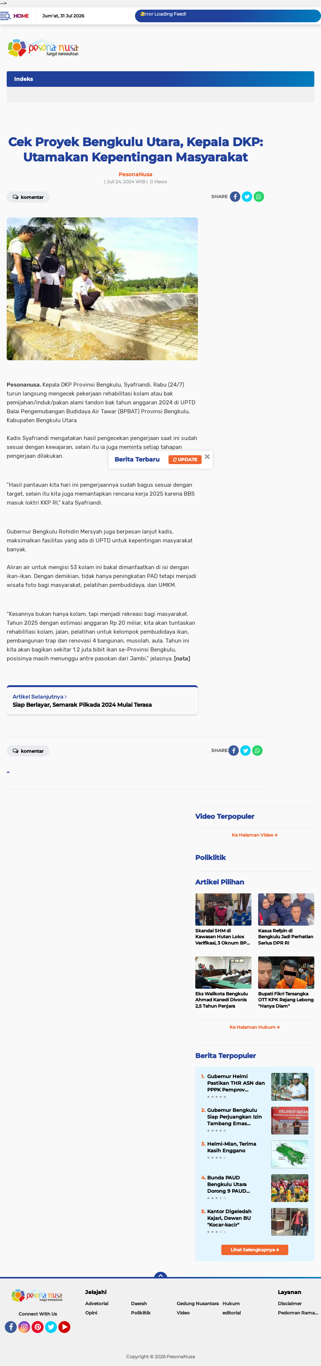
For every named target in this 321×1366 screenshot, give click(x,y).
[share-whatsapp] (259, 196)
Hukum (231, 1303)
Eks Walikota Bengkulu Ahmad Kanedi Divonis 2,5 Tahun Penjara (221, 1000)
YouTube (69, 1330)
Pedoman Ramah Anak (299, 1313)
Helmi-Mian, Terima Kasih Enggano (231, 1147)
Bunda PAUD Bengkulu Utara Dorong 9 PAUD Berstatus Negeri (228, 1185)
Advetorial (96, 1303)
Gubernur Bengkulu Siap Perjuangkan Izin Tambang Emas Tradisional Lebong (234, 1117)
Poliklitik (141, 1313)
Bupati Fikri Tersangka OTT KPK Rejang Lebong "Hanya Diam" (286, 1000)
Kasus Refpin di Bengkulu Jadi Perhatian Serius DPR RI (285, 937)
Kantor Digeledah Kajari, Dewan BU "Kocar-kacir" (229, 1218)
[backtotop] (160, 1278)
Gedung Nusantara (198, 1303)
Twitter (54, 1330)
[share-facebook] (235, 196)
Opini (91, 1313)
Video (183, 1313)
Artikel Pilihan (219, 882)
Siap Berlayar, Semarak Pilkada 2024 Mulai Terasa (82, 704)
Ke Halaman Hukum (254, 1027)
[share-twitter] (247, 196)
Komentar (28, 750)
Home (21, 16)
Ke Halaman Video (255, 835)
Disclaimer (290, 1303)
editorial (231, 1313)
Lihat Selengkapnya (255, 1249)
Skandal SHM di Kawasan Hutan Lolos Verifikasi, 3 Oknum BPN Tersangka (222, 937)
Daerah (139, 1303)
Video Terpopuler (224, 816)
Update (185, 459)
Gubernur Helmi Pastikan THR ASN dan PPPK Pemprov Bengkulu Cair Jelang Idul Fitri (236, 1083)
